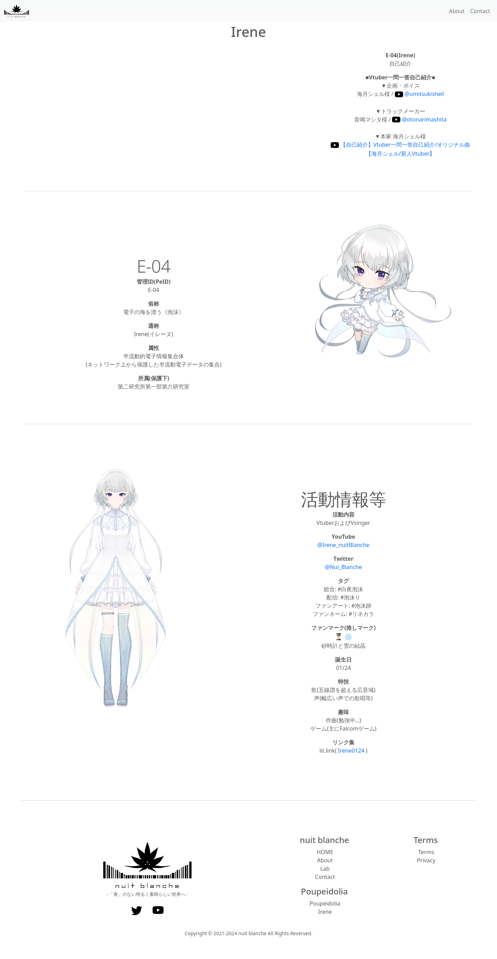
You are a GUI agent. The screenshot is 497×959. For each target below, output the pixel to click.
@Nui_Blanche (343, 567)
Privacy (426, 860)
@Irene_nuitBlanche (344, 545)
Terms (426, 852)
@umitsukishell (419, 94)
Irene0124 (352, 750)
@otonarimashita (419, 119)
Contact (480, 11)
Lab (325, 868)
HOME (325, 852)
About (457, 11)
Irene (325, 912)
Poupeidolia (325, 903)
